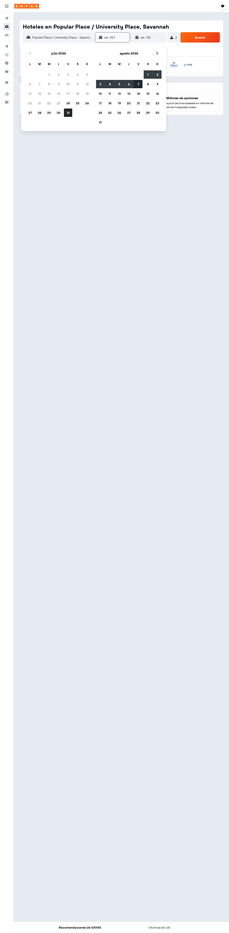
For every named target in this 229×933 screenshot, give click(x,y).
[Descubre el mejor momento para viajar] (7, 63)
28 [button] (39, 113)
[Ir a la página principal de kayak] (26, 6)
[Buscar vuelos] (7, 18)
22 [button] (49, 103)
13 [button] (30, 94)
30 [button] (59, 113)
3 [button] (68, 75)
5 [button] (87, 75)
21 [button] (39, 103)
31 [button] (68, 113)
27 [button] (30, 113)
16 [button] (58, 94)
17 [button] (68, 94)
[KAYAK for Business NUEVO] (7, 71)
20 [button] (30, 103)
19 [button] (87, 94)
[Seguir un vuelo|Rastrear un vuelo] (7, 55)
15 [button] (49, 94)
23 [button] (58, 103)
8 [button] (49, 84)
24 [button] (68, 103)
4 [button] (78, 75)
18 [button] (77, 94)
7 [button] (39, 84)
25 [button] (77, 103)
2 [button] (59, 75)
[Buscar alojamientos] (7, 27)
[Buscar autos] (7, 35)
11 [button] (77, 84)
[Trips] (7, 83)
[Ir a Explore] (7, 46)
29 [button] (49, 113)
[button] (6, 6)
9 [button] (59, 84)
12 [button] (87, 84)
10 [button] (68, 84)
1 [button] (49, 75)
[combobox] (62, 37)
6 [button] (30, 84)
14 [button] (39, 94)
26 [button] (87, 103)
